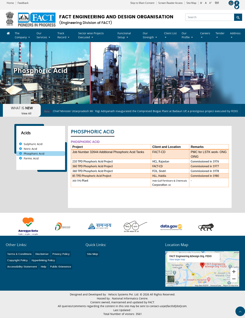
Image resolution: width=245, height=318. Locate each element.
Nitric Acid (30, 149)
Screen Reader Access (170, 3)
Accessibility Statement (22, 267)
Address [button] (235, 33)
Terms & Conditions (19, 254)
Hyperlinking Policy (43, 260)
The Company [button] (21, 35)
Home (10, 3)
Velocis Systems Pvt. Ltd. (123, 294)
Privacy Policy (61, 254)
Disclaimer (42, 254)
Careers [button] (205, 33)
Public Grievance (60, 267)
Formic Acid (31, 158)
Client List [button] (170, 33)
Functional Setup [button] (124, 35)
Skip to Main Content (142, 3)
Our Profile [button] (186, 35)
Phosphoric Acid (34, 153)
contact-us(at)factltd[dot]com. (168, 306)
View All (26, 113)
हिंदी (217, 3)
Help (43, 267)
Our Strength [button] (149, 35)
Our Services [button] (42, 35)
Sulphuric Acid (33, 144)
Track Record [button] (62, 35)
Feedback (23, 3)
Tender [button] (220, 33)
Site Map (191, 3)
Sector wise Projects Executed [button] (91, 35)
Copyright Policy (17, 260)
